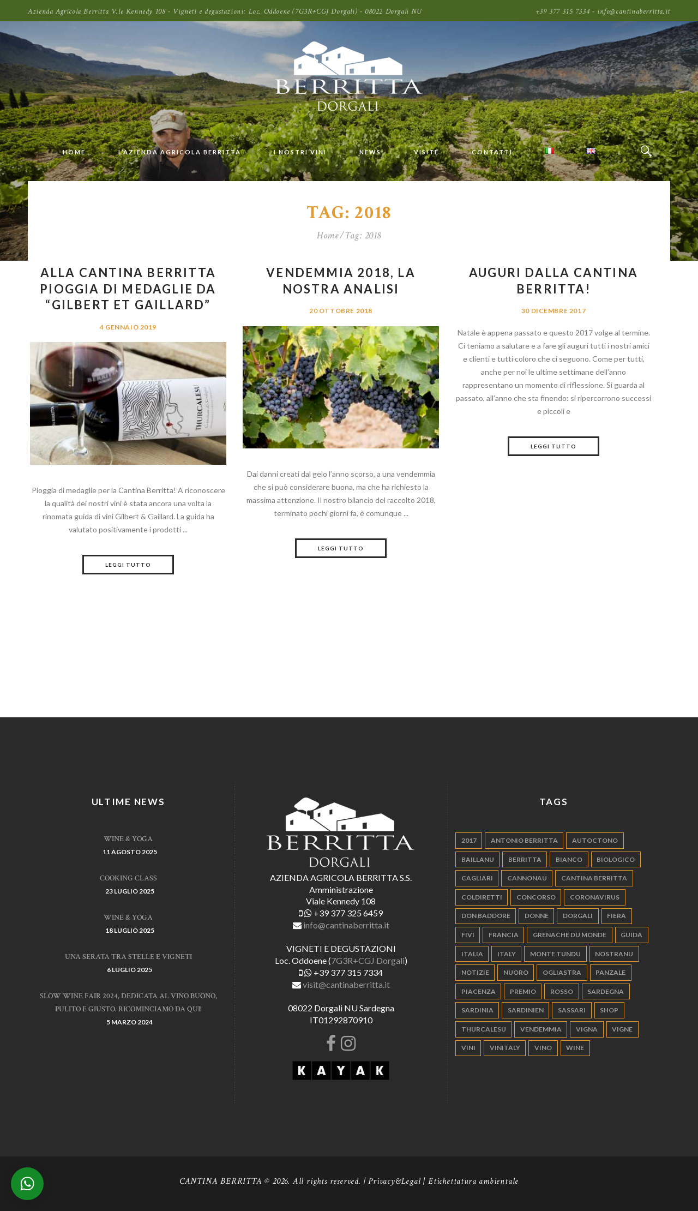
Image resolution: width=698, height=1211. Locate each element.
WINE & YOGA (128, 839)
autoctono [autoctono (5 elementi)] (595, 840)
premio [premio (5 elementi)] (523, 991)
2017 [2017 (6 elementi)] (469, 840)
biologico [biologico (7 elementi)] (616, 859)
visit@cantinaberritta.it (346, 984)
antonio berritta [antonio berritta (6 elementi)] (524, 840)
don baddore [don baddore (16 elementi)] (485, 916)
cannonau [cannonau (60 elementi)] (527, 878)
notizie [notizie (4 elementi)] (475, 972)
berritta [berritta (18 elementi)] (524, 859)
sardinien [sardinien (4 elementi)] (526, 1010)
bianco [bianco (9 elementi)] (569, 859)
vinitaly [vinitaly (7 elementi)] (505, 1048)
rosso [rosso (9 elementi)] (561, 991)
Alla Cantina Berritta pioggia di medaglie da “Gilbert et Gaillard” (128, 288)
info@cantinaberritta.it (346, 925)
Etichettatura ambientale (473, 1181)
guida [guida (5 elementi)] (631, 935)
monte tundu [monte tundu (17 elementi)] (555, 954)
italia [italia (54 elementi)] (472, 954)
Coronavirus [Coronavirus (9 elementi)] (594, 897)
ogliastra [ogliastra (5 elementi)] (562, 972)
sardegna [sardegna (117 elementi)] (605, 991)
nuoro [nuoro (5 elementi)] (515, 972)
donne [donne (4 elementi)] (537, 916)
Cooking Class (128, 878)
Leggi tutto (128, 564)
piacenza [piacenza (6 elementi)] (478, 991)
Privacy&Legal (394, 1181)
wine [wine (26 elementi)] (575, 1048)
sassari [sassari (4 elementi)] (572, 1010)
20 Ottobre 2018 (340, 311)
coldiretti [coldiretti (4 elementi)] (481, 897)
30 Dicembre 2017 (553, 311)
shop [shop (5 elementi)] (609, 1010)
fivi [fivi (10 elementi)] (467, 935)
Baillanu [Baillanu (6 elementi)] (477, 859)
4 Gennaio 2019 (128, 327)
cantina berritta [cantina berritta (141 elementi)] (594, 878)
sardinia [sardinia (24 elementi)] (477, 1010)
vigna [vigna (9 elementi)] (587, 1029)
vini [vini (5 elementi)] (468, 1048)
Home (327, 236)
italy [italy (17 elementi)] (506, 954)
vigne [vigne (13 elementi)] (622, 1029)
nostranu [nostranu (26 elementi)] (614, 954)
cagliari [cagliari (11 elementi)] (477, 878)
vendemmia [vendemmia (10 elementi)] (541, 1029)
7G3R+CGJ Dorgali (368, 960)
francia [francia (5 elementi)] (504, 935)
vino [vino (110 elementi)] (543, 1048)
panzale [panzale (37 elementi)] (610, 972)
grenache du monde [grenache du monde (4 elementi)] (569, 935)
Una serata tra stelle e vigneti (128, 957)
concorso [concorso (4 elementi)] (536, 897)
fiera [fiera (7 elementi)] (616, 916)
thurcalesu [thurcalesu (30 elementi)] (483, 1029)
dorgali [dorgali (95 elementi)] (578, 916)
